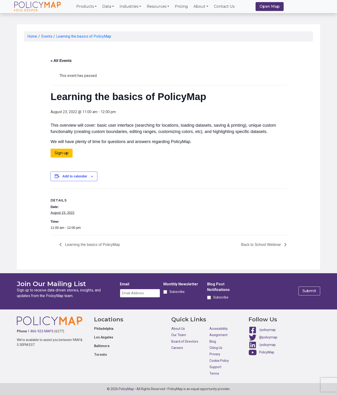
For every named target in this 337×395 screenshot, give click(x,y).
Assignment (218, 335)
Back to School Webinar (261, 245)
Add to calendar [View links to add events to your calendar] (74, 176)
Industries (129, 6)
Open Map (270, 6)
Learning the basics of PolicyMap (83, 36)
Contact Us (224, 6)
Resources (156, 6)
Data (106, 6)
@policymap (268, 337)
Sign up (62, 153)
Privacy (214, 354)
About (199, 6)
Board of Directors (184, 341)
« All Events (61, 61)
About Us (178, 328)
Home (32, 36)
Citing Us (215, 348)
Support (215, 367)
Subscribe (176, 292)
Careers (177, 348)
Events (46, 36)
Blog (212, 341)
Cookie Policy (219, 361)
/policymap (267, 330)
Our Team (178, 335)
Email (124, 284)
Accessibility (218, 328)
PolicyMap (266, 352)
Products (85, 6)
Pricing (181, 6)
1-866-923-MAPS (41, 331)
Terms (214, 373)
